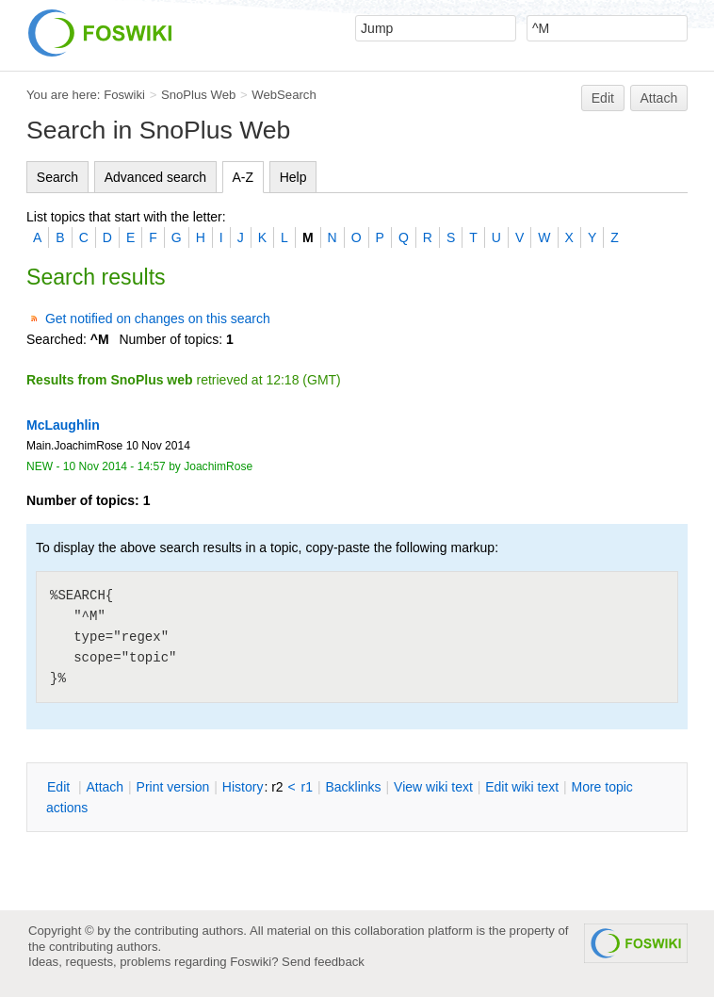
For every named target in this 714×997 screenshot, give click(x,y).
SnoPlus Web (198, 95)
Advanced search (155, 177)
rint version (173, 786)
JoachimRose (218, 466)
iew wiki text (433, 786)
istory (243, 786)
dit (60, 786)
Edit (603, 98)
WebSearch (284, 95)
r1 (307, 786)
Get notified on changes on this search (157, 318)
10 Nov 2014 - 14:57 (114, 466)
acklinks (353, 786)
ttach (104, 786)
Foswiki (124, 95)
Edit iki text (522, 786)
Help (293, 177)
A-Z (243, 177)
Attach (659, 98)
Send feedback (323, 962)
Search (57, 177)
